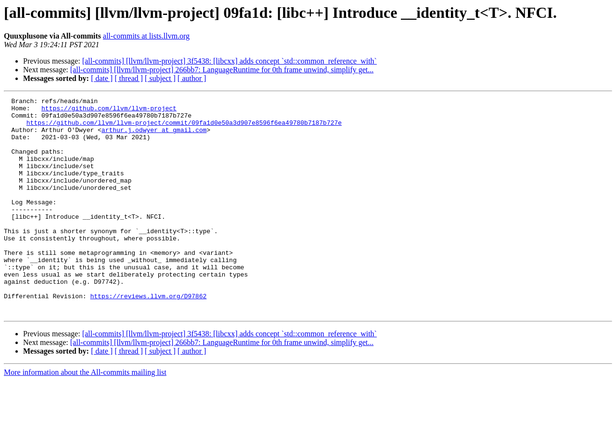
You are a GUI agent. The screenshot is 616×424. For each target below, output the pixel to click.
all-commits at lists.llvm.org (146, 36)
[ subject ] (160, 78)
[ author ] (192, 78)
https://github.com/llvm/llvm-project (109, 110)
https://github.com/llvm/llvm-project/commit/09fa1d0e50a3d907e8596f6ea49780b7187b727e (184, 128)
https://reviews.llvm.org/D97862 (148, 336)
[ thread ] (129, 78)
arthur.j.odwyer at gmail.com (154, 136)
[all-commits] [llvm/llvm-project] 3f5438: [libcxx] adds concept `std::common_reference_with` (229, 61)
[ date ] (102, 78)
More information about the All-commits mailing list (85, 415)
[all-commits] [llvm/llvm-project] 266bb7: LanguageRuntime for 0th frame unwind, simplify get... (222, 70)
